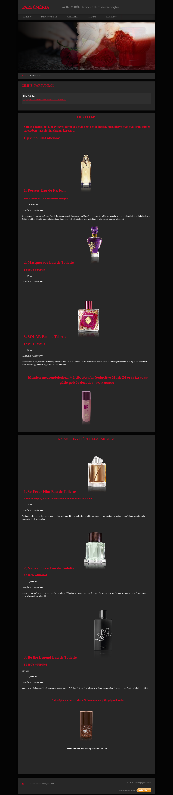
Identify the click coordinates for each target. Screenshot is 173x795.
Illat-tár (92, 18)
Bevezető (27, 18)
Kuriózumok (72, 18)
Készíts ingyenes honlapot (128, 790)
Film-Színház (29, 97)
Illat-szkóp (111, 18)
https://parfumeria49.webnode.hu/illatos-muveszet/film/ (44, 101)
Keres (148, 7)
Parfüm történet (49, 18)
